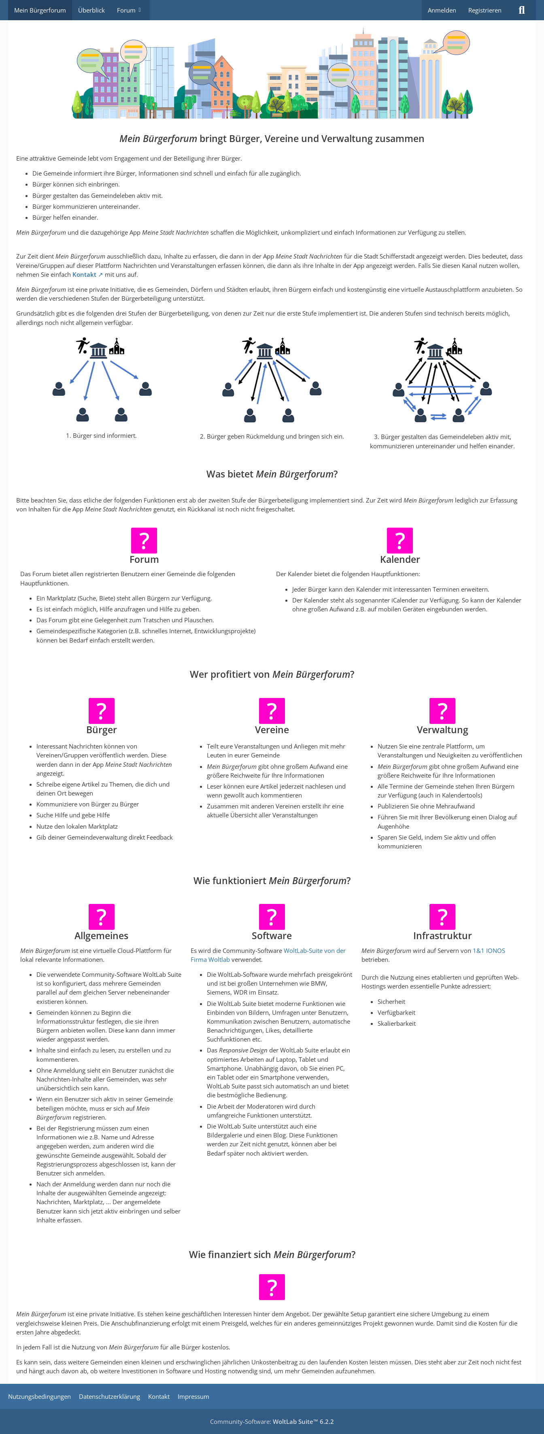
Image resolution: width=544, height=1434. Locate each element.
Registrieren (485, 10)
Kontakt (84, 274)
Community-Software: (272, 1421)
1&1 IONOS (489, 950)
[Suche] (522, 10)
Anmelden (442, 10)
